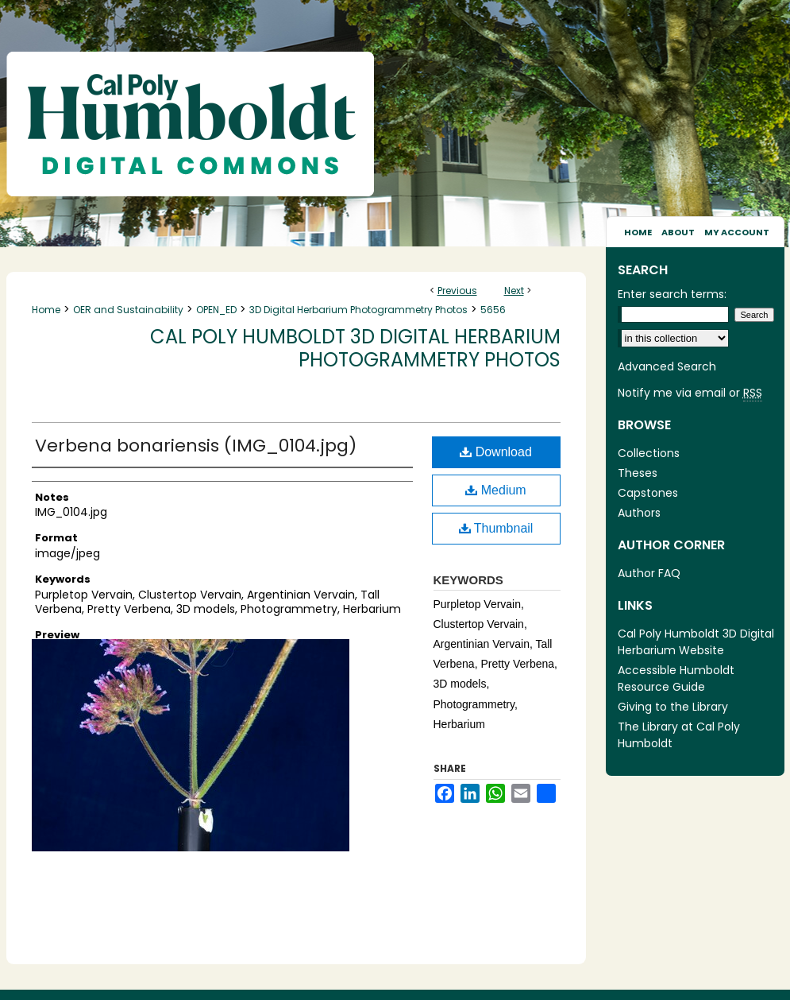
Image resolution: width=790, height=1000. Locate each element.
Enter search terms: (672, 294)
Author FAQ (649, 573)
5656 (493, 309)
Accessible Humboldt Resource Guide (676, 678)
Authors (639, 513)
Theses (637, 473)
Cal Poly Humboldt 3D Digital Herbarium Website (696, 642)
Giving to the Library (673, 707)
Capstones (648, 493)
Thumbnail (496, 528)
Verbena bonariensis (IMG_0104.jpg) (195, 445)
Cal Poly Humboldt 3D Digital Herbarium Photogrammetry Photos (355, 348)
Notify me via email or (690, 393)
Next (514, 290)
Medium (495, 490)
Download (496, 452)
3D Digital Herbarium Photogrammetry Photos (358, 309)
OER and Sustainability (128, 309)
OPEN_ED (216, 309)
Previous (457, 290)
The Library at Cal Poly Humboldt (679, 735)
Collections (649, 453)
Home (46, 309)
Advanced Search (667, 366)
